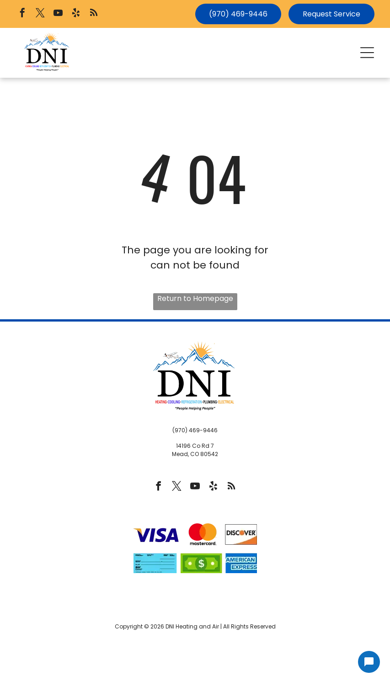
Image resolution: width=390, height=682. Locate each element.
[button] (367, 52)
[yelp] (76, 14)
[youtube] (58, 14)
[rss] (94, 14)
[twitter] (40, 14)
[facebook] (22, 14)
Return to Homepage (195, 298)
